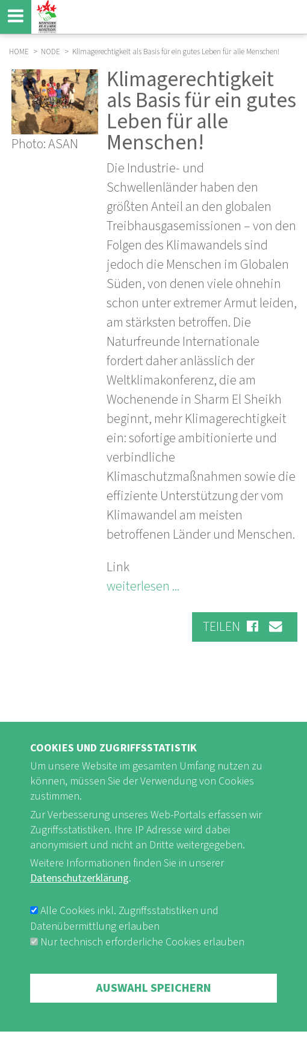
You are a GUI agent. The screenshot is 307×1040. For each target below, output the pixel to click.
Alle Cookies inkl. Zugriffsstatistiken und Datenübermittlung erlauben (124, 945)
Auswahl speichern (153, 1015)
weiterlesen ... (143, 586)
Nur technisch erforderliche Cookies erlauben (142, 969)
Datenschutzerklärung (79, 905)
